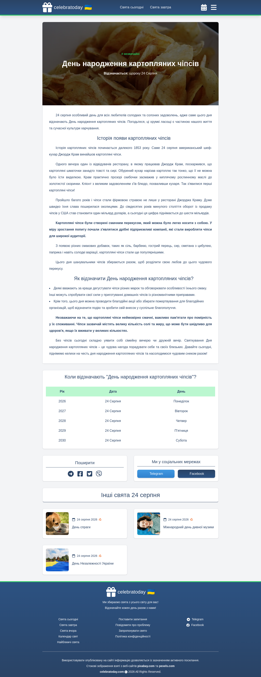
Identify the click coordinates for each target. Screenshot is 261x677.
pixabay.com (146, 666)
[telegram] (71, 474)
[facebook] (80, 474)
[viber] (99, 474)
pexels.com (167, 666)
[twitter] (89, 474)
